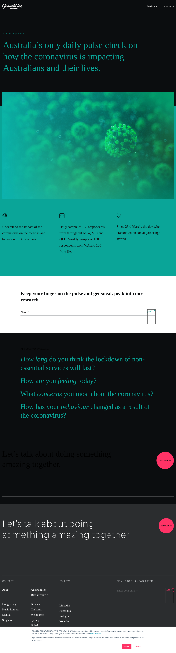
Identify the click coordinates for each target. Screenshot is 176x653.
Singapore (8, 620)
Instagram (65, 616)
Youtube (64, 621)
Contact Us (165, 460)
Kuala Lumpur (10, 609)
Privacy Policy (95, 634)
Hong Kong (9, 604)
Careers (169, 6)
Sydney (35, 620)
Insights (152, 6)
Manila (6, 614)
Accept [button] (126, 647)
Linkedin (64, 605)
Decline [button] (138, 647)
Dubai (34, 625)
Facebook (65, 610)
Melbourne (37, 614)
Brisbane (36, 604)
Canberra (36, 609)
